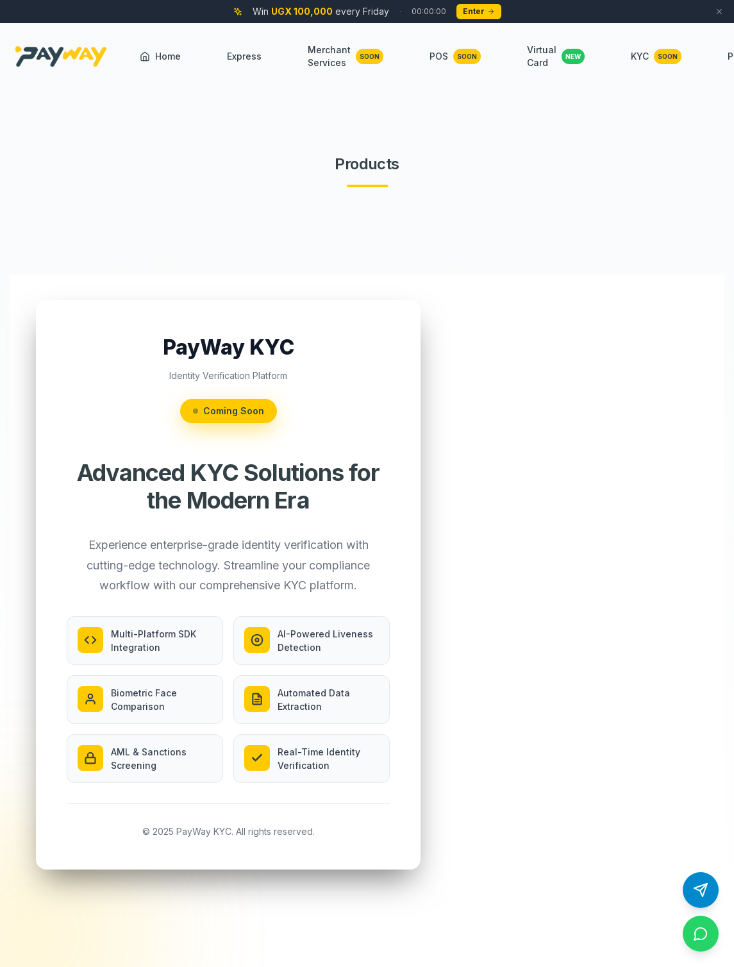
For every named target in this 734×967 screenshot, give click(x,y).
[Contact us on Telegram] (701, 890)
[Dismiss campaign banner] (719, 11)
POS (455, 56)
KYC (656, 56)
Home (160, 56)
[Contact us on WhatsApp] (701, 934)
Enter (479, 11)
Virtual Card (556, 56)
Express (244, 56)
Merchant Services (345, 56)
